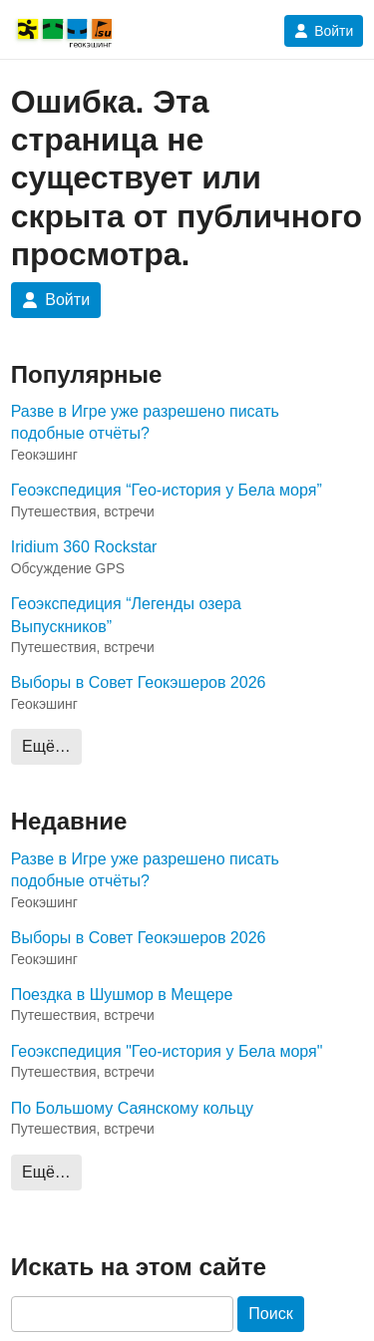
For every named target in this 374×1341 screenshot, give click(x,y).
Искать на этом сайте (138, 1266)
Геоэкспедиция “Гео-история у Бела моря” (166, 490)
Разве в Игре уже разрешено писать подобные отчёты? (145, 422)
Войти (323, 31)
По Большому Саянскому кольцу (132, 1108)
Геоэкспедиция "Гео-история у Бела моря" (167, 1051)
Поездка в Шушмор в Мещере (122, 994)
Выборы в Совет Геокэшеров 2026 (138, 682)
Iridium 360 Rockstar (84, 546)
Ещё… (46, 746)
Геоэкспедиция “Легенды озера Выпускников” (126, 614)
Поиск (270, 1313)
